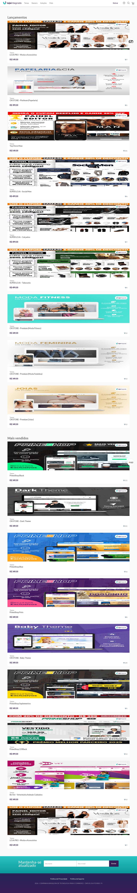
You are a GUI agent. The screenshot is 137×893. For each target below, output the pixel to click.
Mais (51, 3)
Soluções (43, 3)
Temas (26, 3)
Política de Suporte (77, 879)
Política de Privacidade (58, 879)
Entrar (115, 3)
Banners (35, 3)
